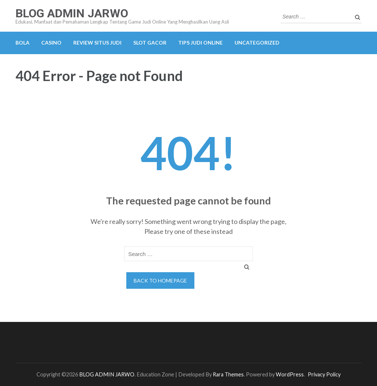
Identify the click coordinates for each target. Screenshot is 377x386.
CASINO (51, 42)
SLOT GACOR (149, 42)
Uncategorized (257, 42)
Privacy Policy (324, 374)
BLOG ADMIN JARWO (71, 13)
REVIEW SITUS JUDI (97, 42)
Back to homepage (160, 280)
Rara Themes (228, 374)
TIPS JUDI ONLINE (200, 42)
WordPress (290, 374)
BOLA (22, 42)
